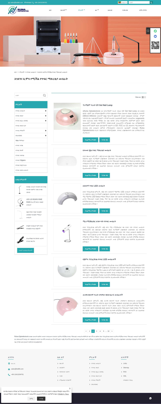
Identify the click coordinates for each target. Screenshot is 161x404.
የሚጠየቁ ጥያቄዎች (65, 380)
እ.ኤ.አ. (13, 363)
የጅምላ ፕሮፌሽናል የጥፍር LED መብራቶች (99, 259)
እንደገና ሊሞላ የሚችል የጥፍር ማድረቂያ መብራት (52, 72)
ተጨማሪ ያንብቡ (90, 140)
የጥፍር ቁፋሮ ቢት (21, 125)
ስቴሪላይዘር (19, 135)
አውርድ (110, 10)
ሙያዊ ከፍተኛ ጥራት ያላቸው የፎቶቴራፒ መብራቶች (103, 295)
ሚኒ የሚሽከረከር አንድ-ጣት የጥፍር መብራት (99, 221)
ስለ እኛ (64, 10)
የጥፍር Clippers (21, 160)
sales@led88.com (17, 2)
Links (125, 363)
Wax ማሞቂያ (20, 140)
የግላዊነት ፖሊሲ (63, 394)
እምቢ (31, 398)
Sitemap (126, 368)
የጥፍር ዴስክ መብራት (22, 170)
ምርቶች (81, 10)
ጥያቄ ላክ (125, 10)
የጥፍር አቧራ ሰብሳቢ (22, 121)
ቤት (50, 10)
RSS (124, 372)
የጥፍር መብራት (31, 72)
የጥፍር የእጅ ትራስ (21, 165)
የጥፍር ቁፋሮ (19, 116)
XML (124, 376)
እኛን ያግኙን (143, 10)
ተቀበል (41, 398)
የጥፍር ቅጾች (19, 150)
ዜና (97, 10)
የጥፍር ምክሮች (20, 130)
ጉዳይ (60, 376)
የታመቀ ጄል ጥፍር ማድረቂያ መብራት (97, 150)
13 (108, 331)
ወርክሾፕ (62, 368)
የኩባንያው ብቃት (64, 372)
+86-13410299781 (40, 2)
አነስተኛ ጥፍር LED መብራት (94, 186)
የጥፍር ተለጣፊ (20, 155)
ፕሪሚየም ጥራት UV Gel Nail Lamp (97, 105)
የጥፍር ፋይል (19, 145)
